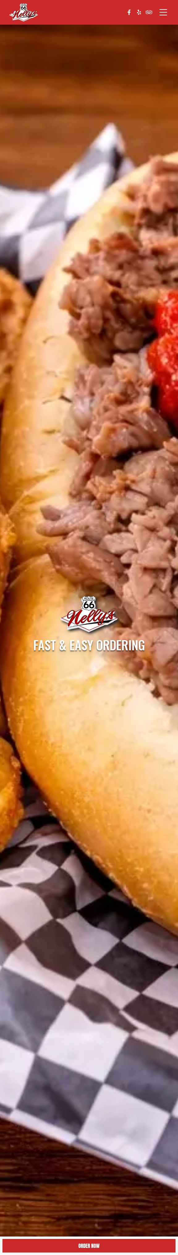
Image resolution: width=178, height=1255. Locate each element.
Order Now (89, 1245)
